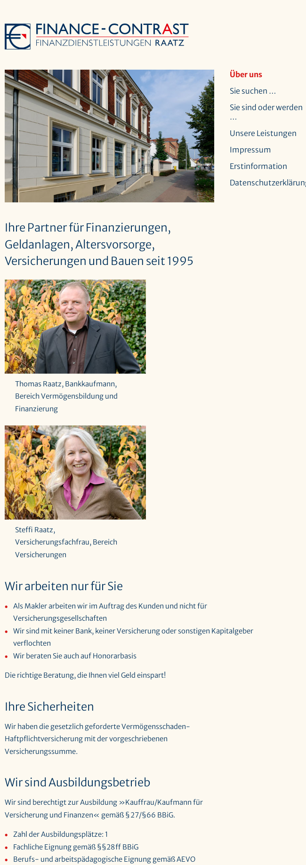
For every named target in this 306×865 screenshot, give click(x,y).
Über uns (246, 74)
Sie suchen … (253, 91)
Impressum (250, 149)
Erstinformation (258, 166)
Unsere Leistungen (263, 133)
